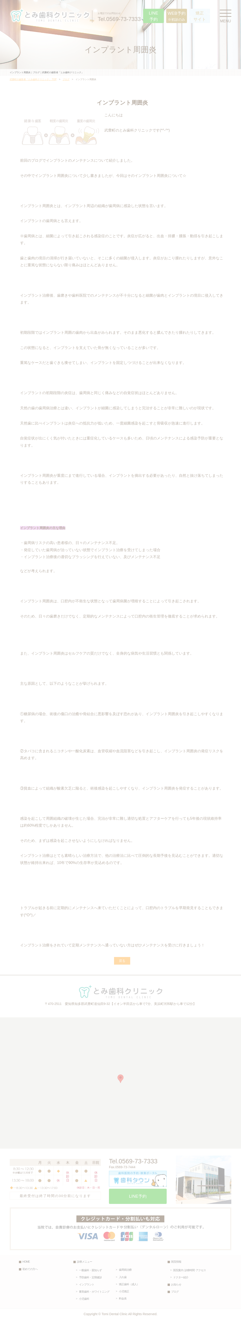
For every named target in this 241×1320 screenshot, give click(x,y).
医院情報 (176, 1261)
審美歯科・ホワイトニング (94, 1291)
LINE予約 (138, 1196)
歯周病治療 (125, 1269)
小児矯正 (124, 1291)
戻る (122, 961)
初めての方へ (30, 1269)
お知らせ (176, 1284)
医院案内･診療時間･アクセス (189, 1270)
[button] (120, 1078)
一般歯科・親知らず (90, 1270)
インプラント (86, 1284)
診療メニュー (84, 1261)
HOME (26, 1261)
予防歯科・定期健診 (90, 1277)
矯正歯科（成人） (129, 1284)
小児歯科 (84, 1298)
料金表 (123, 1298)
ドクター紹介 (180, 1277)
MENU (225, 15)
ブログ (66, 79)
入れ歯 (123, 1277)
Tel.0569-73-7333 (119, 16)
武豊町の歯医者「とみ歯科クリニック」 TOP (33, 79)
